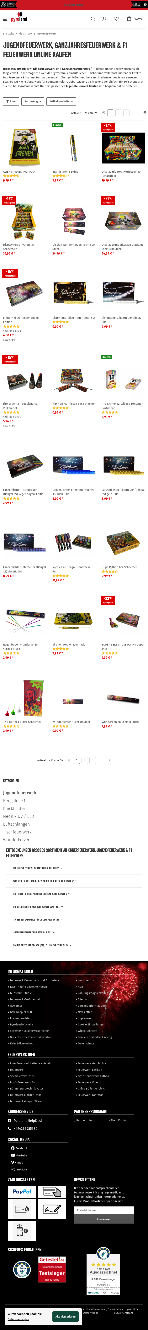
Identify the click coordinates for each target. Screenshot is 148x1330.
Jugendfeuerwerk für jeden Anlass (32, 932)
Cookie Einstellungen (91, 1024)
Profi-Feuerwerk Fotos (24, 1082)
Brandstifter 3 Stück (65, 171)
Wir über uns (86, 980)
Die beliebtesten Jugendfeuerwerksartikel (36, 906)
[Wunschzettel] (116, 19)
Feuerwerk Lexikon (89, 1069)
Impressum (84, 1018)
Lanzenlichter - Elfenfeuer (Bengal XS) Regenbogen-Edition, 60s (24, 492)
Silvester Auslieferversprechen (29, 1031)
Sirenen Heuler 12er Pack (68, 644)
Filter (11, 101)
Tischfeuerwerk (17, 832)
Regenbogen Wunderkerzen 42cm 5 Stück (21, 647)
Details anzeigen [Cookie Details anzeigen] (18, 1319)
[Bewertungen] (11, 176)
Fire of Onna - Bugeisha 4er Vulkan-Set (21, 406)
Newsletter (84, 1012)
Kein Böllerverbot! (21, 1043)
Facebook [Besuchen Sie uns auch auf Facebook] (19, 1148)
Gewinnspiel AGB (20, 1012)
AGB (80, 986)
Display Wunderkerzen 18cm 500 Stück (73, 247)
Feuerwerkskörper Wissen (26, 1101)
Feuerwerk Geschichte (91, 1063)
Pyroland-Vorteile (21, 1024)
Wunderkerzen (16, 839)
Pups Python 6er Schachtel (119, 567)
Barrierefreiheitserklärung (94, 1037)
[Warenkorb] (134, 19)
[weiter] (143, 113)
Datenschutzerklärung (88, 1192)
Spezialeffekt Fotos (21, 1076)
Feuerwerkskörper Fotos (25, 1095)
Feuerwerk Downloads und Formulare (34, 980)
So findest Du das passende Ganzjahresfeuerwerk (40, 894)
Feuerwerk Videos (89, 1082)
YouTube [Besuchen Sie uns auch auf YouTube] (19, 1155)
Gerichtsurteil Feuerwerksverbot (30, 1037)
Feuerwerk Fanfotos (90, 1095)
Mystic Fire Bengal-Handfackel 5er (71, 569)
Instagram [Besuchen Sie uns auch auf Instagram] (20, 1169)
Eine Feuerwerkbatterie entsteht (30, 1063)
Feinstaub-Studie (20, 993)
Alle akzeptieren (66, 1316)
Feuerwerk (16, 1069)
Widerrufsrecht (87, 1031)
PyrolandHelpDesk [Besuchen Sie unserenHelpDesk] (25, 1121)
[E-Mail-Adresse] (104, 1210)
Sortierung (31, 101)
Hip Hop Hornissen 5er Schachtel (73, 403)
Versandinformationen (92, 1005)
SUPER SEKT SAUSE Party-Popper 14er (123, 647)
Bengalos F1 (14, 800)
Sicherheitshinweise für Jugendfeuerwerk (36, 919)
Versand (128, 1313)
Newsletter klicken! (74, 5)
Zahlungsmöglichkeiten (92, 993)
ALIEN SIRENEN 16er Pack (19, 171)
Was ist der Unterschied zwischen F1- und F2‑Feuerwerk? (43, 881)
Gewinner (15, 1005)
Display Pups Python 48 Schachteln (18, 247)
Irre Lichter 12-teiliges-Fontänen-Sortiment (123, 406)
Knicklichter (14, 808)
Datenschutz (85, 1043)
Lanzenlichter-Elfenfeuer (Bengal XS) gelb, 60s (123, 492)
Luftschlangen (16, 824)
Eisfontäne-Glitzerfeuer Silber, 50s (121, 320)
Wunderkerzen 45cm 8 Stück (120, 722)
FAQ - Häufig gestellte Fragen (28, 986)
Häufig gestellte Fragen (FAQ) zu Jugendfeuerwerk (40, 945)
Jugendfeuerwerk (19, 792)
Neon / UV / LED (18, 816)
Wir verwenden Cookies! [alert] (25, 1314)
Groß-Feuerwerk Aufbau (93, 1076)
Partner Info (84, 1120)
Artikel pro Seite (60, 101)
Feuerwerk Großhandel (24, 999)
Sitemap (82, 999)
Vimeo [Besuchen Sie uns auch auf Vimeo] (17, 1162)
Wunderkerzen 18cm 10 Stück (71, 722)
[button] (94, 19)
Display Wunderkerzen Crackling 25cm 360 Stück (123, 247)
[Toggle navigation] (5, 21)
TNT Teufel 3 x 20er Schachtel (22, 722)
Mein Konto (118, 1120)
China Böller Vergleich (91, 1088)
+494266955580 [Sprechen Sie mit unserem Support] (22, 1129)
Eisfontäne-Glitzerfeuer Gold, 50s (73, 318)
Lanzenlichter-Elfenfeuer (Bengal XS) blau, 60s (73, 492)
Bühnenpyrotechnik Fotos (26, 1088)
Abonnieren (104, 1219)
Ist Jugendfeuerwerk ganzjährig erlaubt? (36, 868)
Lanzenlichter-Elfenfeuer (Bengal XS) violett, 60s (24, 569)
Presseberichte (19, 1018)
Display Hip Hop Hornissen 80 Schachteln (121, 174)
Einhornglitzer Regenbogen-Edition (21, 320)
